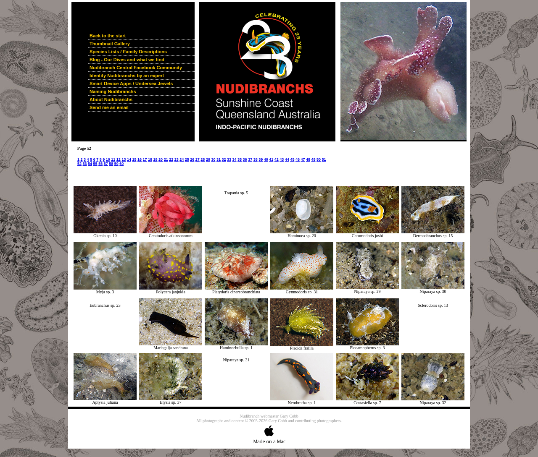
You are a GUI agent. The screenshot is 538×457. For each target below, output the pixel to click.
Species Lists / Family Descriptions (128, 51)
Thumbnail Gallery (110, 43)
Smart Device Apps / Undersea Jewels (131, 83)
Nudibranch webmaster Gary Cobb (269, 416)
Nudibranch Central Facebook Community (136, 67)
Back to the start (108, 35)
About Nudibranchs (111, 99)
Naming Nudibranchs (113, 91)
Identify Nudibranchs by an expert (127, 75)
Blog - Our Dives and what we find (127, 59)
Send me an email (109, 107)
